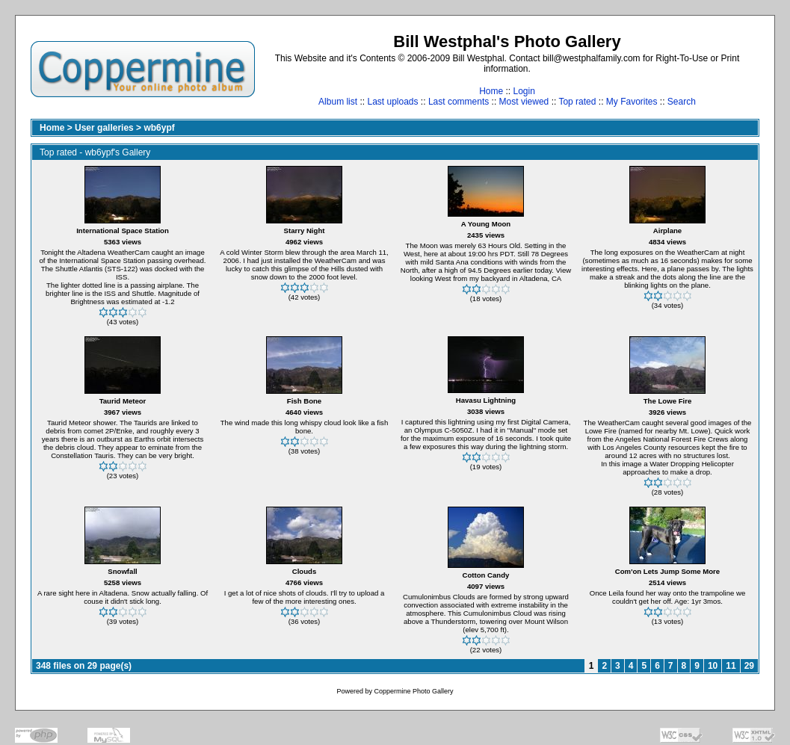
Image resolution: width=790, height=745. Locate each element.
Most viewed (524, 101)
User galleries (104, 128)
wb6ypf (159, 128)
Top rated (577, 101)
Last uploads (392, 101)
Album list (337, 101)
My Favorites (632, 101)
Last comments (458, 101)
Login (523, 91)
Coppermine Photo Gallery (413, 691)
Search (681, 101)
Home (491, 91)
